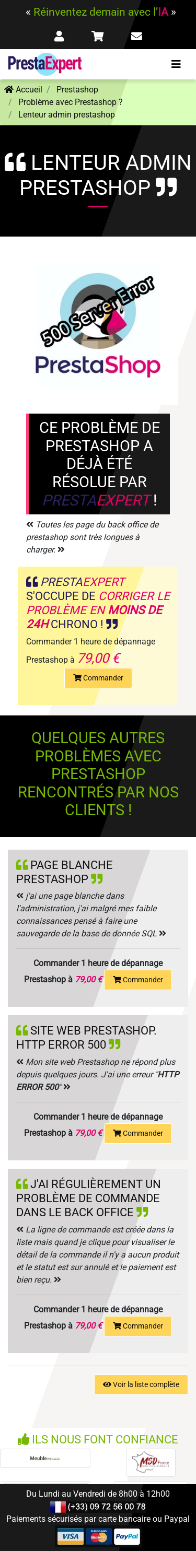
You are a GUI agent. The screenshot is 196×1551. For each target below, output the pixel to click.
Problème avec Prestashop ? (70, 102)
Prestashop (77, 90)
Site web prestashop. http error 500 (86, 1037)
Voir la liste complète (141, 1384)
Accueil (23, 90)
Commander (98, 678)
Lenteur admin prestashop (66, 115)
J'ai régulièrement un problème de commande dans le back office (88, 1198)
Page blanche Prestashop (64, 872)
